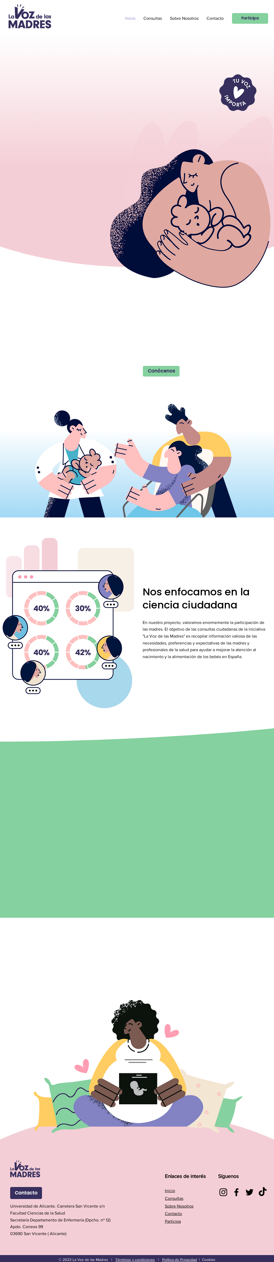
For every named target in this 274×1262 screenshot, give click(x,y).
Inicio (170, 1190)
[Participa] (250, 18)
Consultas (174, 1198)
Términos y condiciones (135, 1259)
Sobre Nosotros (179, 1206)
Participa (173, 1221)
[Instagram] (223, 1192)
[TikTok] (262, 1192)
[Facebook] (236, 1192)
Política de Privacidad (179, 1259)
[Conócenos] (161, 371)
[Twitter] (249, 1192)
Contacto (173, 1213)
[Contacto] (26, 1193)
